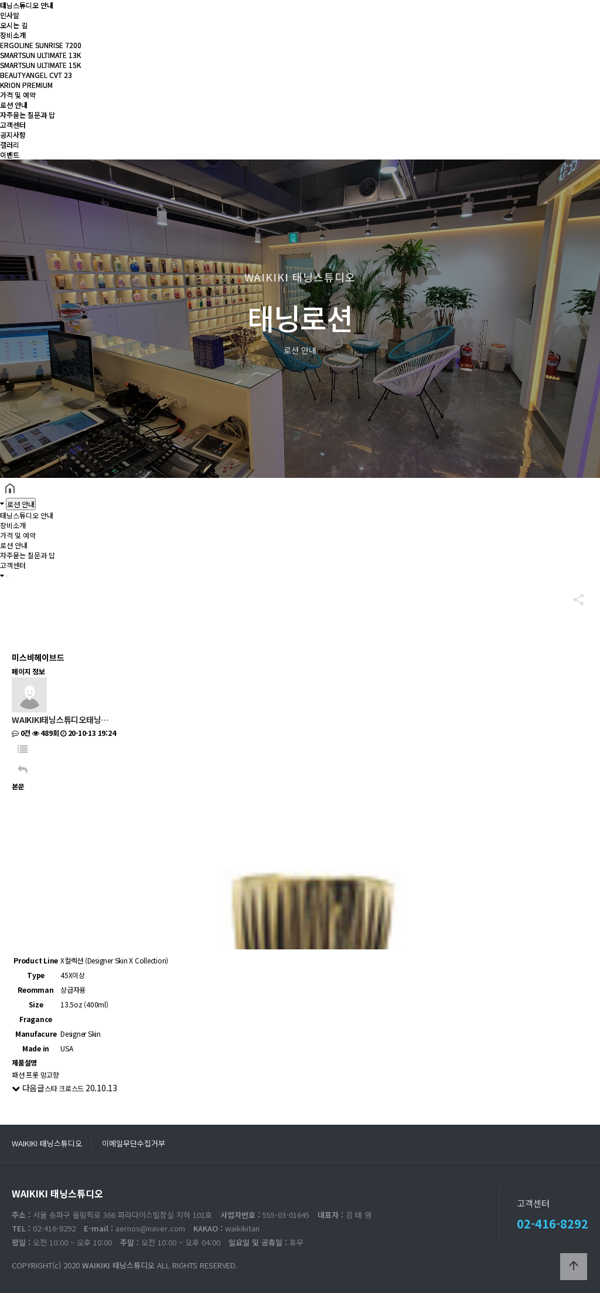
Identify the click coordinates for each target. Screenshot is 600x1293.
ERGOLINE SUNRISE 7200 (40, 45)
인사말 (9, 15)
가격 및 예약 (18, 95)
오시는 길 (14, 25)
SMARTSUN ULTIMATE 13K (40, 55)
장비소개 (13, 35)
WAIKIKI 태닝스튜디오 (47, 1143)
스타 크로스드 (64, 1088)
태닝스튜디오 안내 (26, 5)
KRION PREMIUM (26, 85)
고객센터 (13, 125)
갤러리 (9, 145)
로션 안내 (14, 105)
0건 (21, 733)
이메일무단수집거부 (133, 1143)
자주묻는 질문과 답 (27, 115)
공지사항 (13, 135)
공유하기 (573, 599)
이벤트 (9, 154)
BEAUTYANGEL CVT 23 (36, 75)
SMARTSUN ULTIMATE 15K (40, 65)
